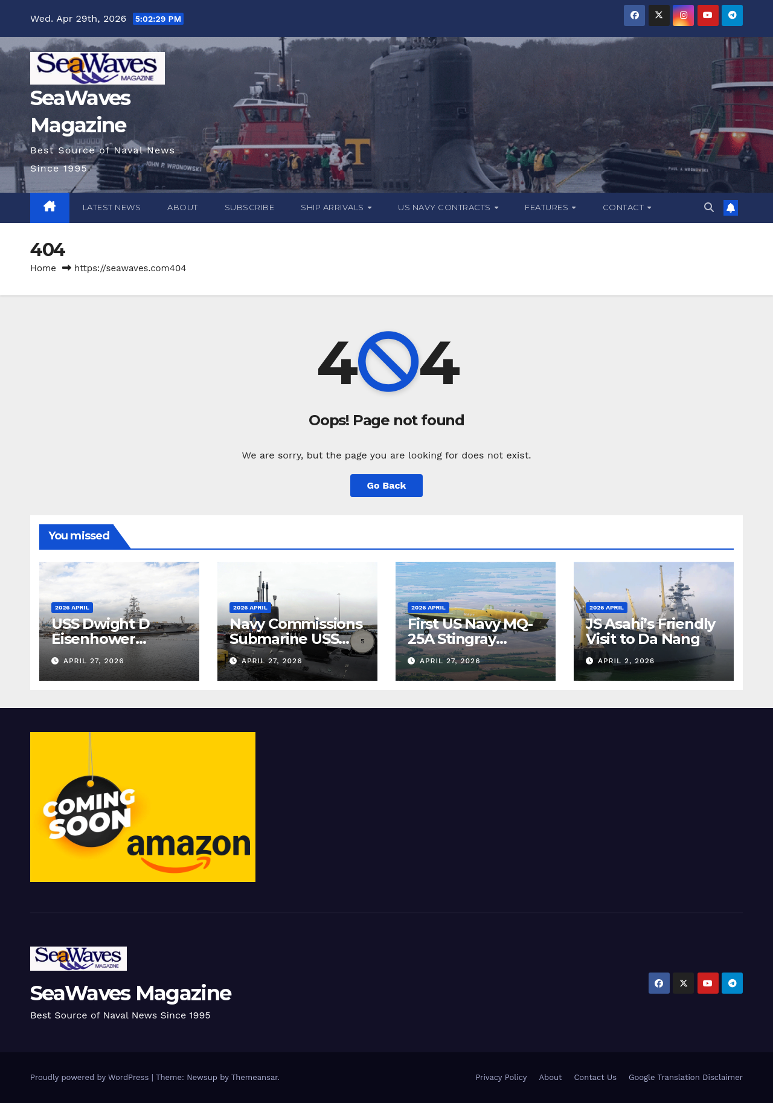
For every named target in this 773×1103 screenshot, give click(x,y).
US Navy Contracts (445, 207)
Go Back (386, 485)
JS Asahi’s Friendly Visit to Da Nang (650, 631)
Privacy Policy (501, 1077)
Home (43, 268)
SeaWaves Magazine (130, 993)
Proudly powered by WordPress (91, 1077)
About (182, 207)
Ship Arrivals (333, 207)
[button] (709, 207)
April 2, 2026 (626, 661)
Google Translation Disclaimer (686, 1077)
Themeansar (254, 1077)
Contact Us (595, 1077)
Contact (624, 207)
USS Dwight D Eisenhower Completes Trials (111, 639)
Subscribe (250, 207)
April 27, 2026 (93, 661)
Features (548, 207)
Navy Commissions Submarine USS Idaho (295, 639)
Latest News (112, 207)
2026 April (72, 607)
